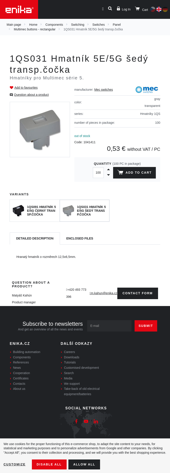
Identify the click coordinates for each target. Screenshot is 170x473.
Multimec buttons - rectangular (34, 29)
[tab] (35, 238)
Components (54, 24)
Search (69, 373)
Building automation (26, 352)
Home (33, 24)
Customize (15, 464)
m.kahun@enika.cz (104, 293)
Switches (98, 24)
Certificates (21, 378)
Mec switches (103, 89)
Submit (146, 326)
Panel (117, 24)
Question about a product (31, 94)
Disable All (49, 464)
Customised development (81, 367)
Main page (14, 24)
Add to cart (134, 173)
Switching (77, 24)
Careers (69, 352)
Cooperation (21, 373)
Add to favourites (26, 87)
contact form (138, 293)
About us (19, 389)
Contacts (19, 383)
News (17, 367)
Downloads (71, 357)
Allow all (84, 464)
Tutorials (70, 362)
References (21, 362)
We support (72, 383)
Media (68, 378)
